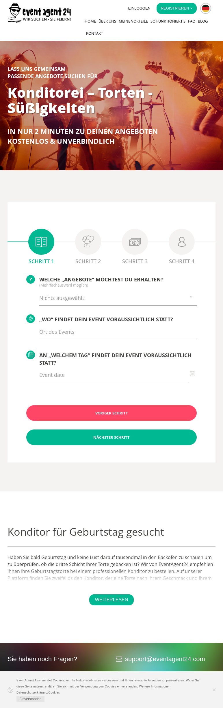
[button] (205, 8)
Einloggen (139, 8)
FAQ (191, 21)
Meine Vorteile (133, 21)
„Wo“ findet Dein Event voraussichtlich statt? (99, 318)
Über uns (107, 21)
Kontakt (94, 33)
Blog (203, 21)
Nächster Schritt (111, 437)
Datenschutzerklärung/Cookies (38, 692)
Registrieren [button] (176, 8)
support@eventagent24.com (165, 659)
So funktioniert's (167, 21)
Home (90, 21)
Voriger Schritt (111, 413)
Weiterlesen (111, 599)
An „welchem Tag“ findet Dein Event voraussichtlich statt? (109, 358)
